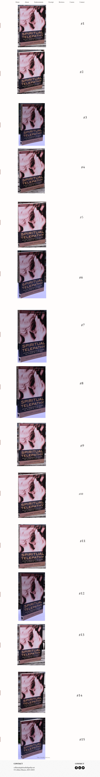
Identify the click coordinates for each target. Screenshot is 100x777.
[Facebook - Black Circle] (76, 767)
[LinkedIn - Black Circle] (79, 767)
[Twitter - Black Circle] (83, 767)
